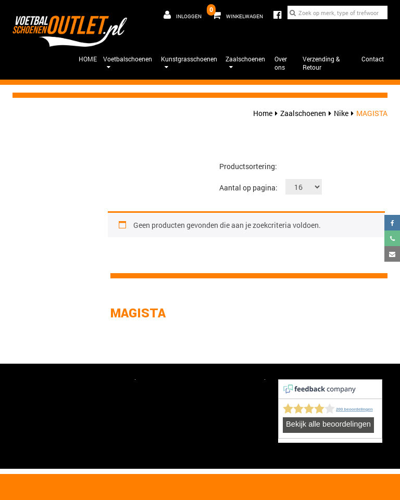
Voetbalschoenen (127, 63)
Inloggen (183, 15)
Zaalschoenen (245, 63)
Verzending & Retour (321, 63)
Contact (372, 59)
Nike (341, 113)
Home (262, 113)
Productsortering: (248, 166)
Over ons (280, 63)
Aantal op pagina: (248, 188)
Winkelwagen (236, 12)
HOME (88, 59)
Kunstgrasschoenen (189, 63)
